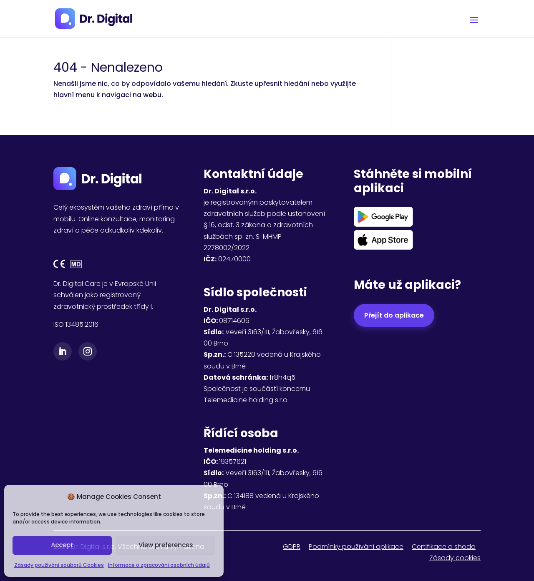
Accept (62, 545)
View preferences (166, 545)
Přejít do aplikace (394, 315)
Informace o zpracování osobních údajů (159, 564)
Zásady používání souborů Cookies (59, 564)
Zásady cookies (455, 558)
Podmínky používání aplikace (356, 546)
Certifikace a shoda (444, 546)
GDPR (291, 546)
